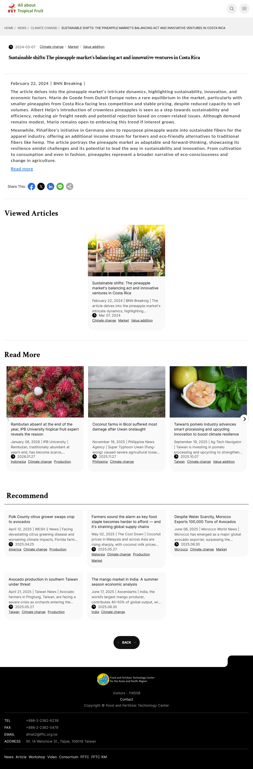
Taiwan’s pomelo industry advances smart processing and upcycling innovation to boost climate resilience (206, 429)
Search (232, 8)
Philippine (100, 462)
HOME (8, 28)
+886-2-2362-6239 (42, 720)
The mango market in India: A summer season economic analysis (125, 581)
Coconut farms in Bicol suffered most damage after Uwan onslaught (124, 426)
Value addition (94, 47)
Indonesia (18, 462)
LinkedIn (50, 186)
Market (97, 561)
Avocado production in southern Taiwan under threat (43, 581)
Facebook (31, 186)
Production (57, 549)
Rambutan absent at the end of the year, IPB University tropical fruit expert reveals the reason (45, 429)
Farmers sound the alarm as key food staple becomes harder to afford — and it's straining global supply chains (126, 522)
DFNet (29, 8)
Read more (22, 169)
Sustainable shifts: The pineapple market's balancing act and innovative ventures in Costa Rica (143, 28)
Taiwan (14, 612)
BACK (126, 642)
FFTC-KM (99, 757)
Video (52, 757)
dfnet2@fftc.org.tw (42, 734)
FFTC (84, 757)
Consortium (68, 757)
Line (60, 186)
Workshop (37, 757)
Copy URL (69, 186)
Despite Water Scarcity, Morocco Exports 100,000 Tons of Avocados (205, 519)
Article (21, 757)
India (95, 612)
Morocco (181, 549)
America (15, 549)
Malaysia (98, 554)
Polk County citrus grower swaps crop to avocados (41, 519)
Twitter (41, 186)
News (22, 28)
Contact (126, 699)
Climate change (44, 28)
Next (244, 418)
